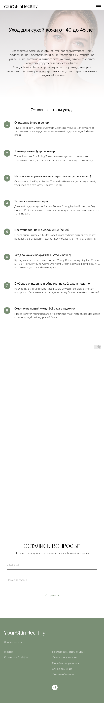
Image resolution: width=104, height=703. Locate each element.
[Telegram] (55, 689)
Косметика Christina (16, 657)
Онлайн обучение (63, 674)
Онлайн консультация (65, 663)
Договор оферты (13, 642)
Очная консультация (64, 657)
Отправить (52, 595)
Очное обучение (62, 669)
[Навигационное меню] (98, 6)
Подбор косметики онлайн (68, 651)
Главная (8, 651)
